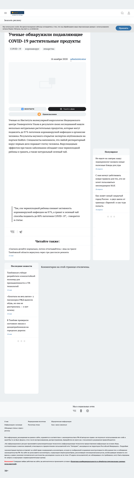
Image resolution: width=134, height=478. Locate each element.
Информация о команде (13, 425)
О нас (6, 421)
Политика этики (34, 425)
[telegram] (21, 232)
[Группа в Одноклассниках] (47, 114)
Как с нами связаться (59, 425)
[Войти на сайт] (128, 13)
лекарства (48, 48)
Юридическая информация (61, 421)
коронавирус (32, 48)
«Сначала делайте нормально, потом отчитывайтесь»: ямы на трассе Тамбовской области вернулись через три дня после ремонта (47, 252)
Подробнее (124, 446)
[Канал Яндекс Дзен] (67, 109)
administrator (78, 59)
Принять (123, 28)
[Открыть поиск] (122, 13)
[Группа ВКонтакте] (28, 109)
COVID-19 (15, 48)
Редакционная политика (37, 421)
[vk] (12, 232)
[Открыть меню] (5, 13)
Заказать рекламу (12, 20)
